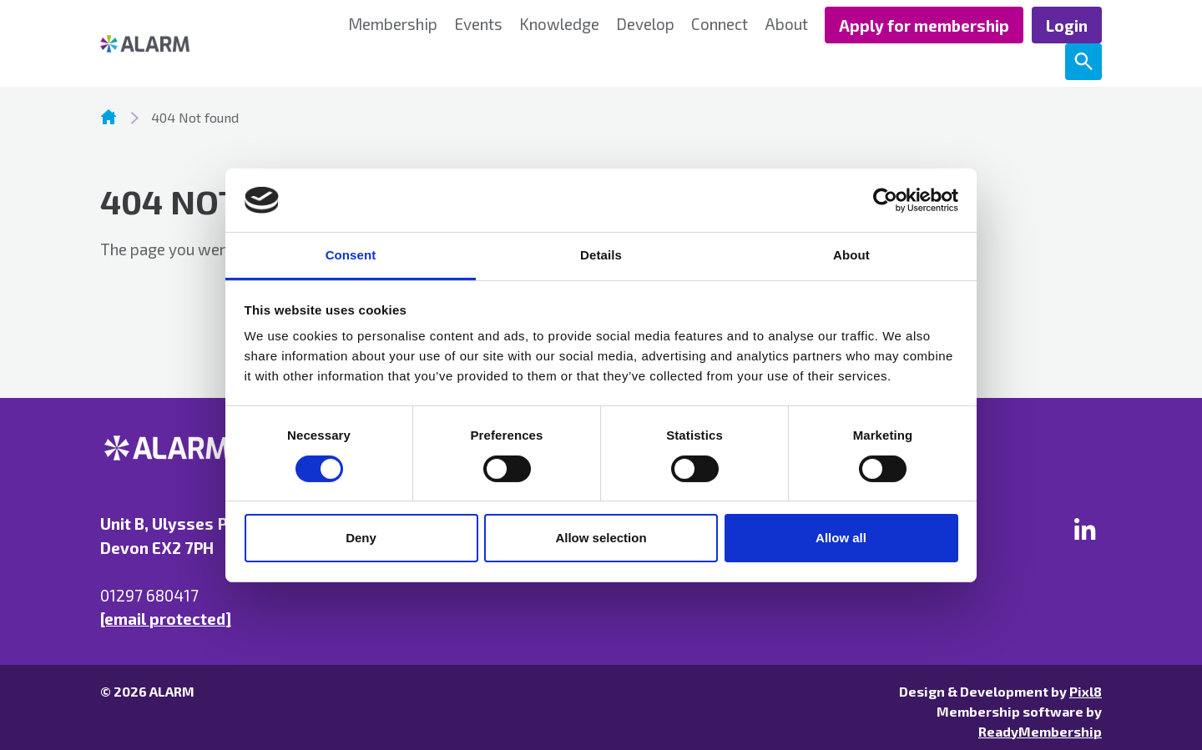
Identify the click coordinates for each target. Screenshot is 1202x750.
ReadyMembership (1040, 731)
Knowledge (559, 23)
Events (478, 23)
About (786, 23)
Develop (645, 23)
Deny (361, 538)
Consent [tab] (351, 255)
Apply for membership (924, 25)
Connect (719, 23)
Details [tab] (601, 255)
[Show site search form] (1083, 61)
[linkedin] (1085, 529)
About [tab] (851, 255)
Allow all (841, 538)
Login (1067, 25)
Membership (392, 23)
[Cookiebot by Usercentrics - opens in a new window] (885, 200)
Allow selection (600, 538)
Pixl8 (1085, 691)
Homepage (108, 116)
